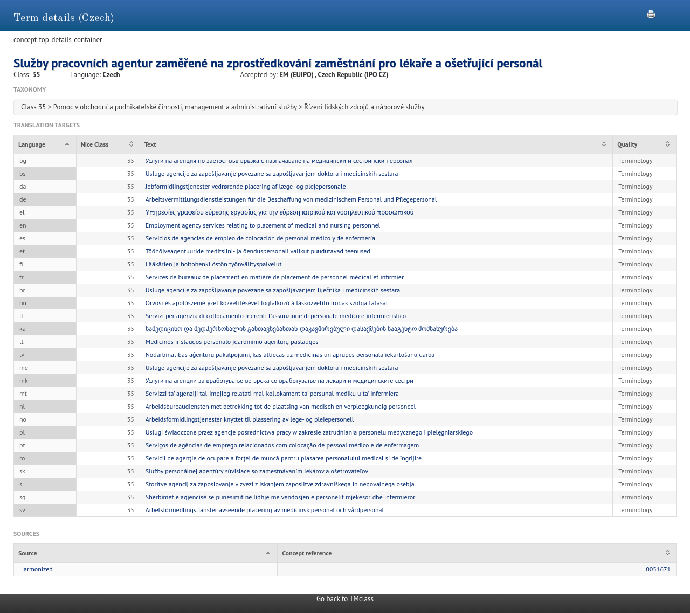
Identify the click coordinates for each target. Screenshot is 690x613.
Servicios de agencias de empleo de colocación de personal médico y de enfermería (260, 238)
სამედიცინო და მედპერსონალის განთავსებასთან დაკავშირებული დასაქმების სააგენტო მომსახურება (302, 329)
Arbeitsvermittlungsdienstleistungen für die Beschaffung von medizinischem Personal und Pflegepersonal (291, 199)
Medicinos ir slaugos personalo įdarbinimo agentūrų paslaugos (232, 342)
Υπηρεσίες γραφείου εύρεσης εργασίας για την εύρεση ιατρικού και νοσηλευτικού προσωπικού (279, 212)
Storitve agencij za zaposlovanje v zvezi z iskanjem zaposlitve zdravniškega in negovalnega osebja (280, 484)
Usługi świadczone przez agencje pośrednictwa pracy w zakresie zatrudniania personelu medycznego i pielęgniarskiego (309, 432)
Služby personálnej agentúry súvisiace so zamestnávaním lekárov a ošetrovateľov (257, 471)
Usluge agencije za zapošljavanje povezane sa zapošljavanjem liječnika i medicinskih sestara (273, 290)
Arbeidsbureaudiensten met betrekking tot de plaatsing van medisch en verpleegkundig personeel (281, 406)
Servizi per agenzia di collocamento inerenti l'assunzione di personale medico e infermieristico (276, 316)
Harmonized (36, 569)
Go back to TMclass (345, 598)
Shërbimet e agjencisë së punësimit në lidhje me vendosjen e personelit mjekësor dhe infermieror (280, 497)
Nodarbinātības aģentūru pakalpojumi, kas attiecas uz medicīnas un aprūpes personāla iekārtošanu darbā (290, 354)
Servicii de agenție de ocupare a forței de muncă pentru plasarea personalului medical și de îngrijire (284, 458)
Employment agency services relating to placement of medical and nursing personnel (263, 225)
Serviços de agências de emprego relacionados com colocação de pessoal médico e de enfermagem (282, 445)
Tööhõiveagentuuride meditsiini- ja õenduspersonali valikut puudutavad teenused (258, 251)
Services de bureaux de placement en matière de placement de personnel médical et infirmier (275, 277)
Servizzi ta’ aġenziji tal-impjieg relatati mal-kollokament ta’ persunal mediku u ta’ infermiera (272, 393)
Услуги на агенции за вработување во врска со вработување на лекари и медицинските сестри (279, 380)
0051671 (658, 569)
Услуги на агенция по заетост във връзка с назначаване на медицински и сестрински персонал (279, 160)
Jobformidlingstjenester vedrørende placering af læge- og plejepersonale (246, 186)
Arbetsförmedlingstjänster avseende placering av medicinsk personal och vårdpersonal (265, 510)
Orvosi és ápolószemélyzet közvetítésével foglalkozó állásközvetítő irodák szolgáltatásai (267, 303)
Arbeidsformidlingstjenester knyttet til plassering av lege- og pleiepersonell (250, 419)
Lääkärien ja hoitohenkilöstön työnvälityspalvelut (214, 264)
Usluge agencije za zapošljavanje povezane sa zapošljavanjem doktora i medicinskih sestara (272, 173)
